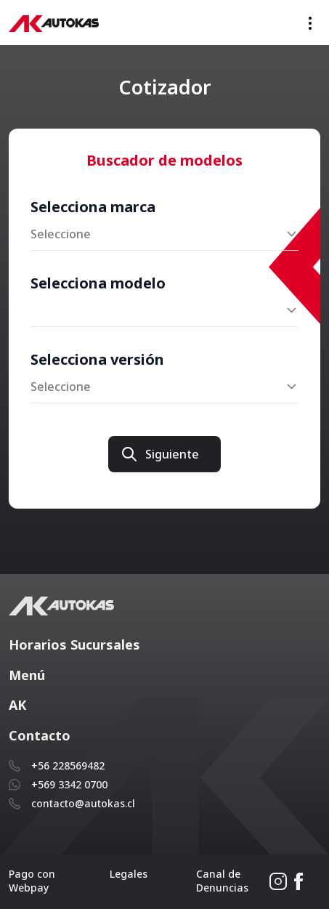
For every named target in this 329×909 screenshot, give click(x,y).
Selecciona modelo (98, 283)
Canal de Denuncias (222, 880)
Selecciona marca (93, 207)
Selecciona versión (97, 359)
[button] (164, 645)
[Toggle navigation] (310, 22)
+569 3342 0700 (69, 784)
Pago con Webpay (32, 880)
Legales (128, 874)
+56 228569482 (68, 765)
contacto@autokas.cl (83, 803)
